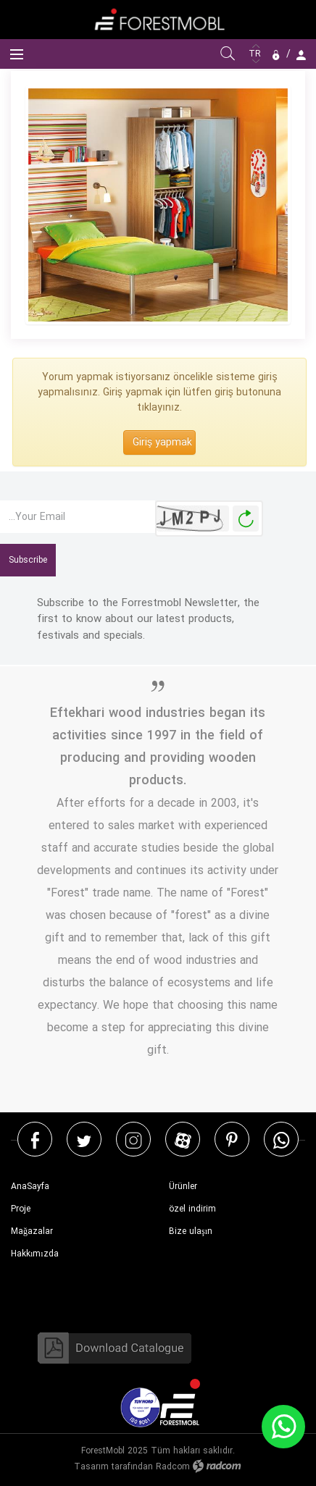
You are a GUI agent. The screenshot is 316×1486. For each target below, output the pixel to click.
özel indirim (192, 1209)
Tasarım (91, 1466)
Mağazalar (32, 1231)
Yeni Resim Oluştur (246, 519)
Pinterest (232, 1140)
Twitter (84, 1140)
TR (256, 54)
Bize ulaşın (190, 1231)
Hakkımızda (35, 1254)
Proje (20, 1209)
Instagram (133, 1140)
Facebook (35, 1140)
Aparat (183, 1140)
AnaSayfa (30, 1186)
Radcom (173, 1466)
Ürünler (183, 1186)
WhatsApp (281, 1140)
